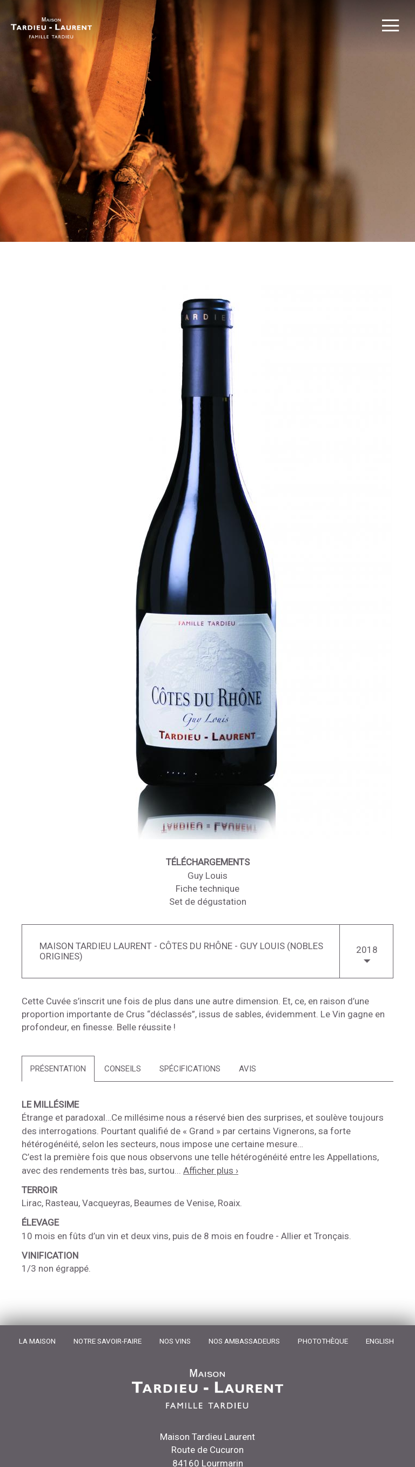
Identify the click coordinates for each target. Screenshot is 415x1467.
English (380, 1341)
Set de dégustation (207, 901)
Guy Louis (207, 875)
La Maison (37, 1341)
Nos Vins (175, 1341)
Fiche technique (207, 888)
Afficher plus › (210, 1170)
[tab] (58, 1069)
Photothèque (323, 1341)
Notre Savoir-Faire (107, 1341)
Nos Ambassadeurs (244, 1341)
